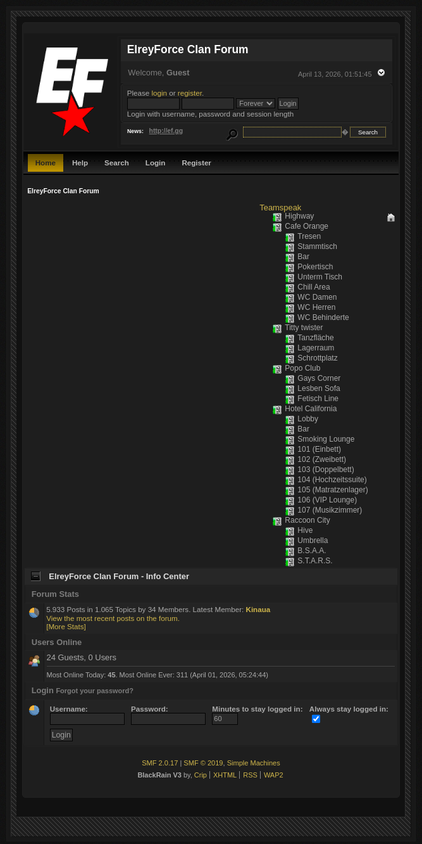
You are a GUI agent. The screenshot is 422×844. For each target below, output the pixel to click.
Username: (87, 714)
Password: (168, 714)
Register (196, 162)
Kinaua (258, 609)
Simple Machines (253, 763)
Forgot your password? (94, 690)
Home (45, 162)
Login (156, 162)
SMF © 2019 (203, 763)
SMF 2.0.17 (160, 763)
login (160, 93)
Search (116, 162)
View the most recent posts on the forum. (113, 618)
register (190, 93)
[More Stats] (66, 626)
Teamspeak (280, 207)
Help (80, 162)
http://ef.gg (166, 130)
